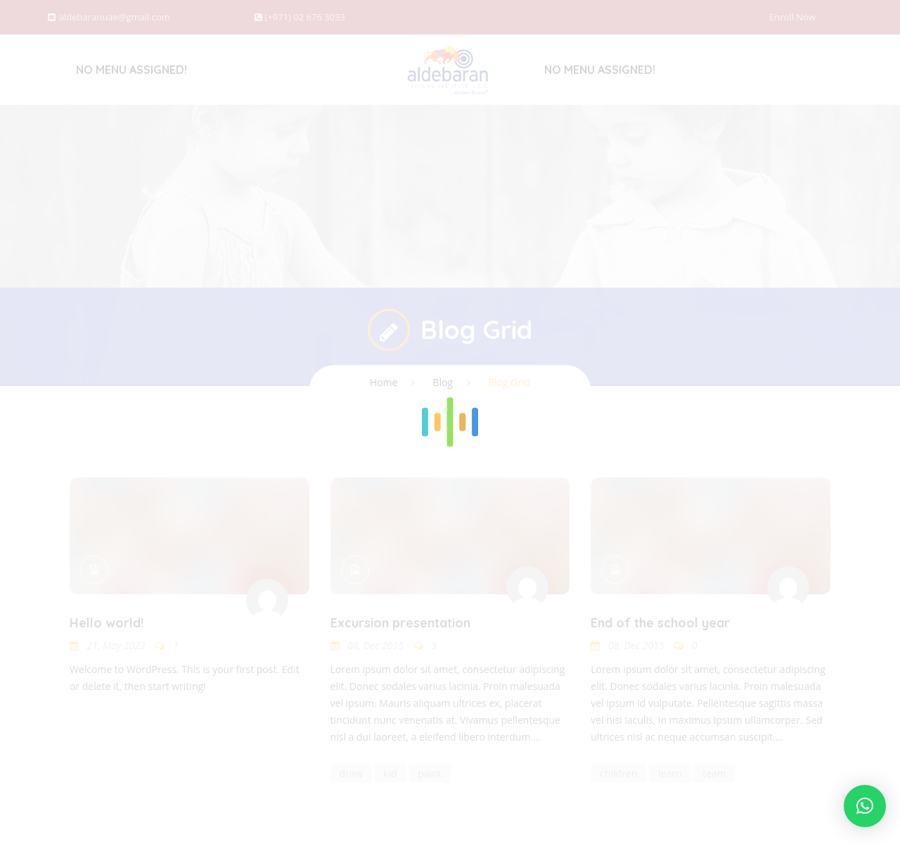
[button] (865, 806)
